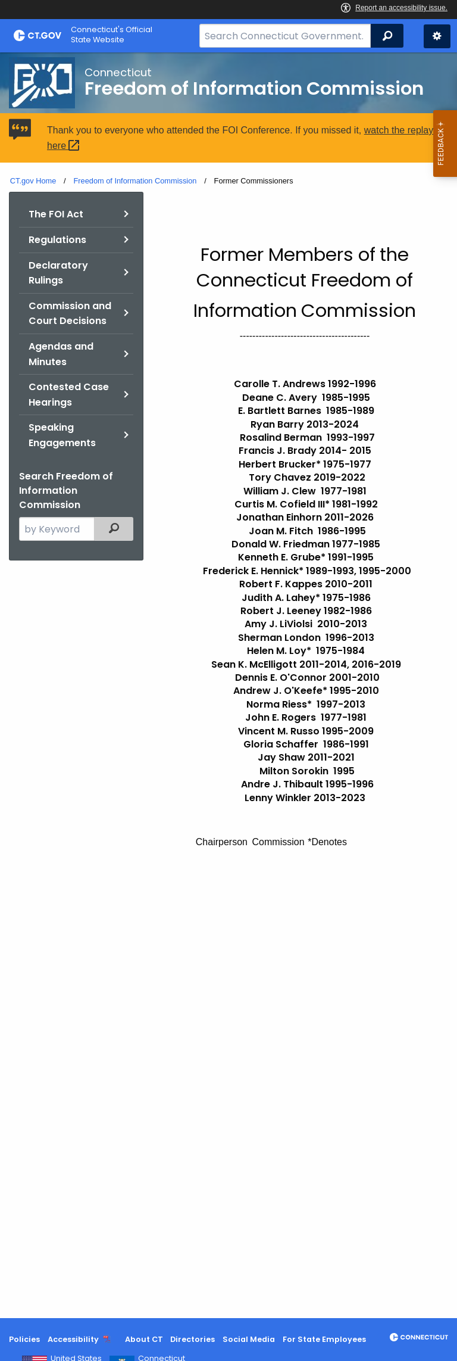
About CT (144, 1339)
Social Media (249, 1339)
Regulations (57, 240)
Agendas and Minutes (61, 354)
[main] (228, 685)
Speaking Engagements (62, 435)
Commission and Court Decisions (70, 313)
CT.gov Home (33, 180)
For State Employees (324, 1339)
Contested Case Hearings (69, 394)
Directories (192, 1339)
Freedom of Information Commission (134, 180)
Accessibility (73, 1339)
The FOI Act (56, 214)
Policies (24, 1339)
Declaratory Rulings (58, 273)
